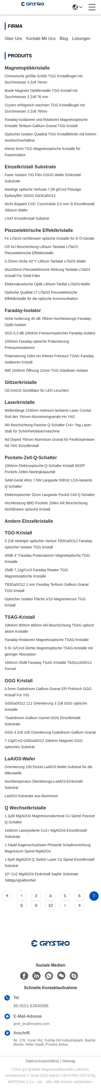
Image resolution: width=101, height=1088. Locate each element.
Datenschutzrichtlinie (42, 1061)
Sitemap (68, 1061)
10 (50, 905)
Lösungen (81, 38)
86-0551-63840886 (30, 1006)
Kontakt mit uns (41, 38)
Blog (64, 38)
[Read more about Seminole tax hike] (7, 895)
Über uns (13, 38)
